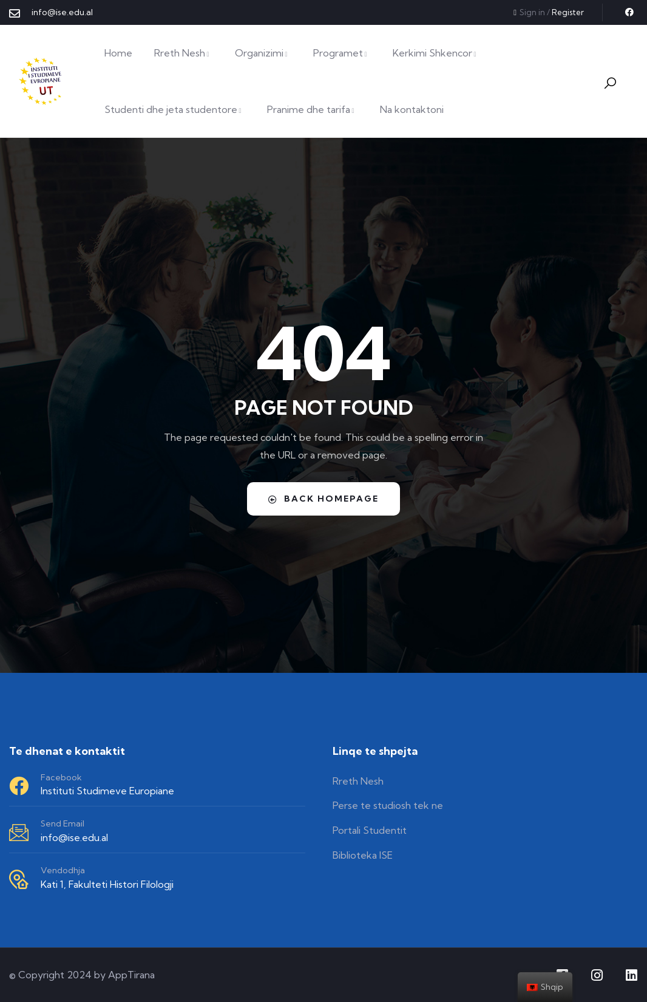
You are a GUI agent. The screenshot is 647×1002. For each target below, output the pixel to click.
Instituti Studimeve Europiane (107, 791)
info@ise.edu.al (74, 837)
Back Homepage (323, 498)
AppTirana (131, 975)
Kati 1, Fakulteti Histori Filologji (107, 884)
